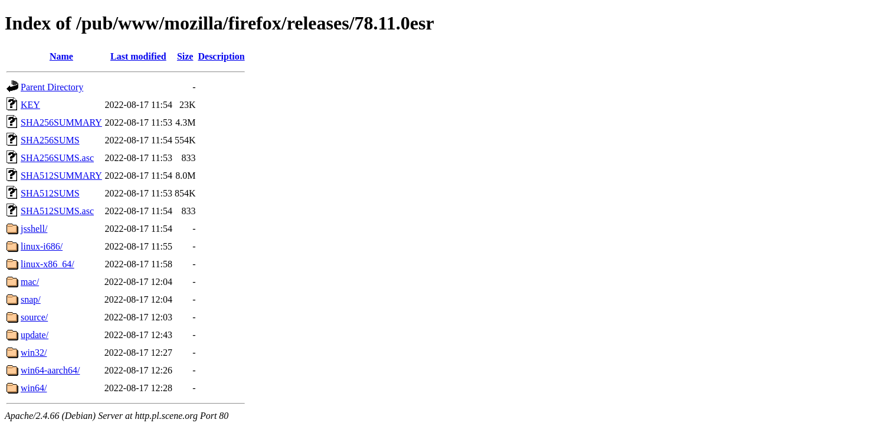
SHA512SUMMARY (61, 176)
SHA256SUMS (50, 140)
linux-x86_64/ (47, 264)
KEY (30, 105)
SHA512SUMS (50, 193)
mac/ (30, 282)
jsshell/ (34, 229)
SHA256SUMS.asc (57, 158)
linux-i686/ (42, 246)
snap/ (31, 299)
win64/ (34, 388)
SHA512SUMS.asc (57, 211)
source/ (34, 317)
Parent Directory (52, 87)
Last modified (138, 56)
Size (185, 56)
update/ (34, 335)
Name (61, 56)
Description (221, 56)
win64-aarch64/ (50, 370)
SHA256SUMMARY (61, 122)
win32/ (34, 353)
